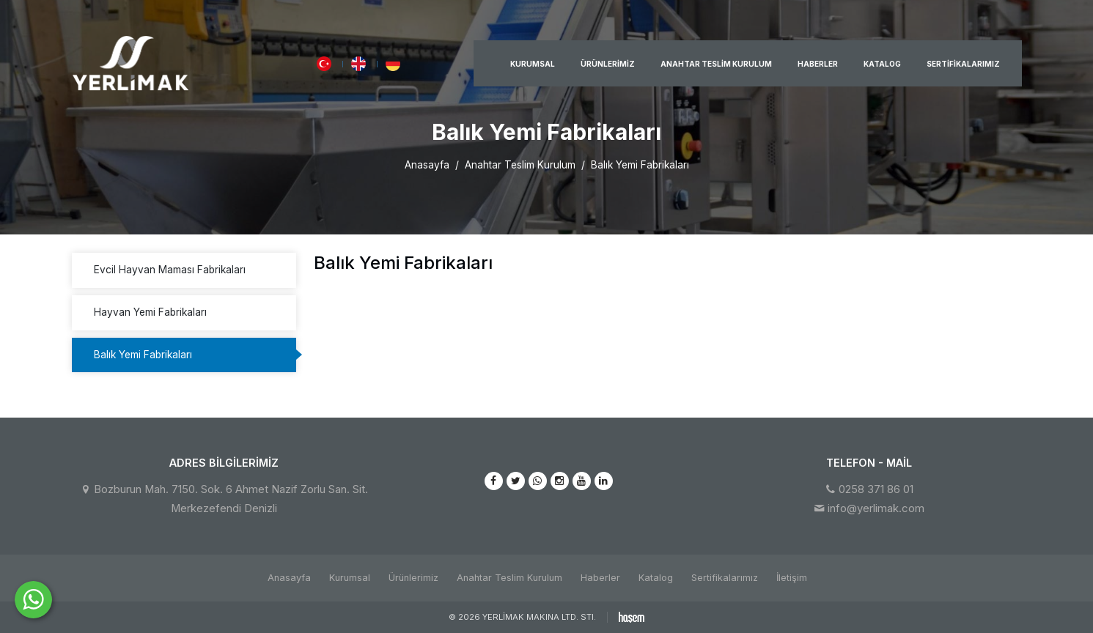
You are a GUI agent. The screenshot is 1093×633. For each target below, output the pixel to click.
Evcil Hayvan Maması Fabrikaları (170, 269)
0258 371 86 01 (876, 489)
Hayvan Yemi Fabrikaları (150, 312)
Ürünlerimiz (608, 63)
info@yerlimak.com (876, 508)
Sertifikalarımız (963, 63)
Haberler (818, 63)
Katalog (882, 63)
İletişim (791, 577)
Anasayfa (427, 165)
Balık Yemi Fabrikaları (143, 354)
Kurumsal (532, 63)
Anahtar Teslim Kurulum (716, 63)
